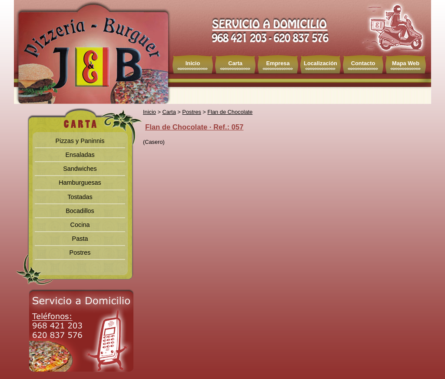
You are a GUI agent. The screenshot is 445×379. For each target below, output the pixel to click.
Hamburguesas (80, 182)
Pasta (80, 238)
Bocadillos (80, 210)
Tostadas (80, 196)
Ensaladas (79, 154)
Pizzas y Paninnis (80, 140)
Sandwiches (80, 168)
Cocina (80, 224)
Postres (80, 252)
